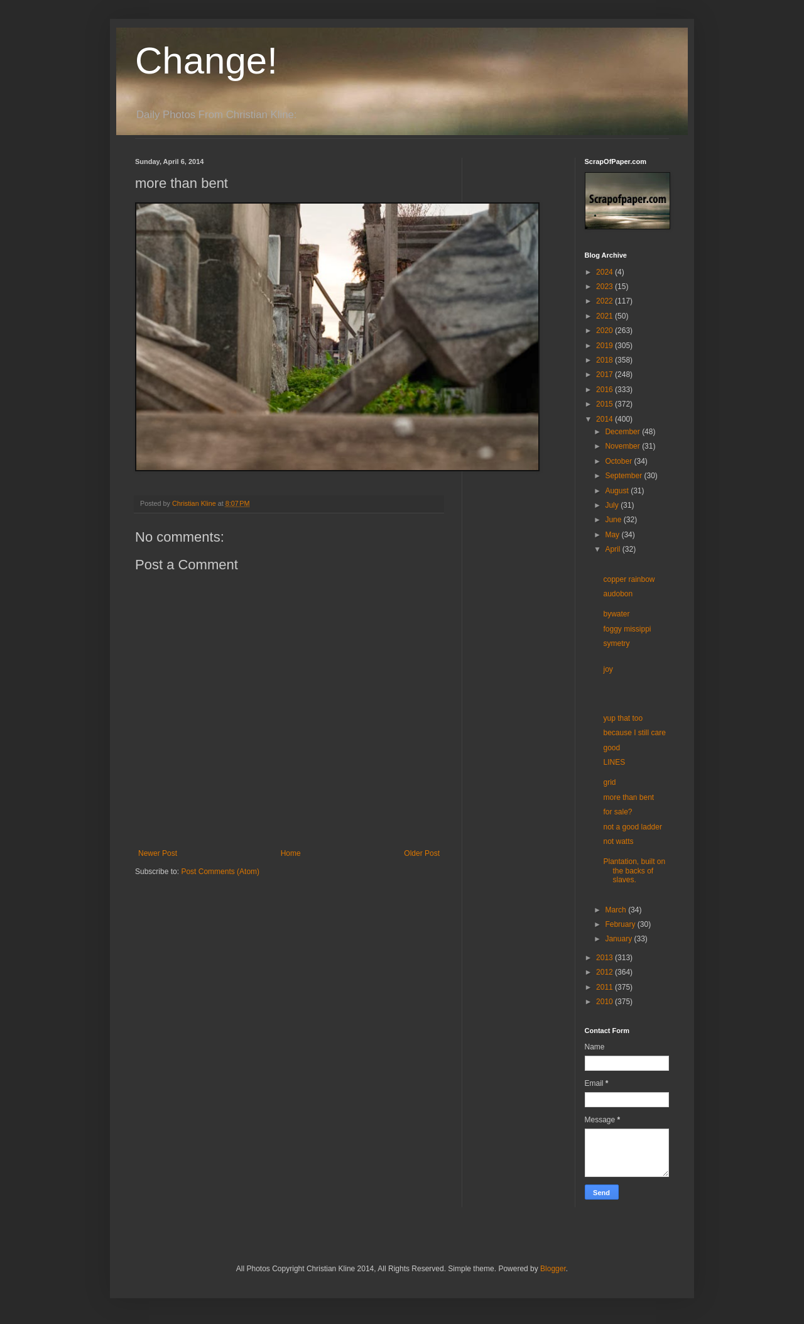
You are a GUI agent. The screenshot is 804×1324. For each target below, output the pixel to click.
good (611, 747)
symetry (616, 643)
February (621, 924)
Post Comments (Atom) (220, 871)
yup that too (623, 718)
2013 (605, 957)
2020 (605, 330)
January (619, 938)
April (613, 549)
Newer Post (157, 853)
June (614, 519)
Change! (206, 61)
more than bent (628, 797)
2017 (605, 374)
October (619, 461)
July (613, 505)
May (613, 534)
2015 (605, 404)
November (623, 446)
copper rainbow (629, 579)
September (624, 475)
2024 (605, 272)
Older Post (422, 853)
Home (291, 853)
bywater (616, 614)
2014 (605, 419)
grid (609, 782)
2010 (605, 1001)
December (623, 431)
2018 (605, 360)
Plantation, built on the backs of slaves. (634, 870)
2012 (605, 972)
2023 (605, 286)
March (616, 909)
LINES (614, 762)
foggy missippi (627, 629)
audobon (618, 593)
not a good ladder (632, 827)
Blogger (553, 1268)
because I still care (634, 732)
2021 (605, 316)
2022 (605, 301)
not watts (618, 841)
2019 (605, 345)
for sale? (617, 811)
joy (607, 669)
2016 (605, 389)
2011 (605, 987)
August (618, 490)
